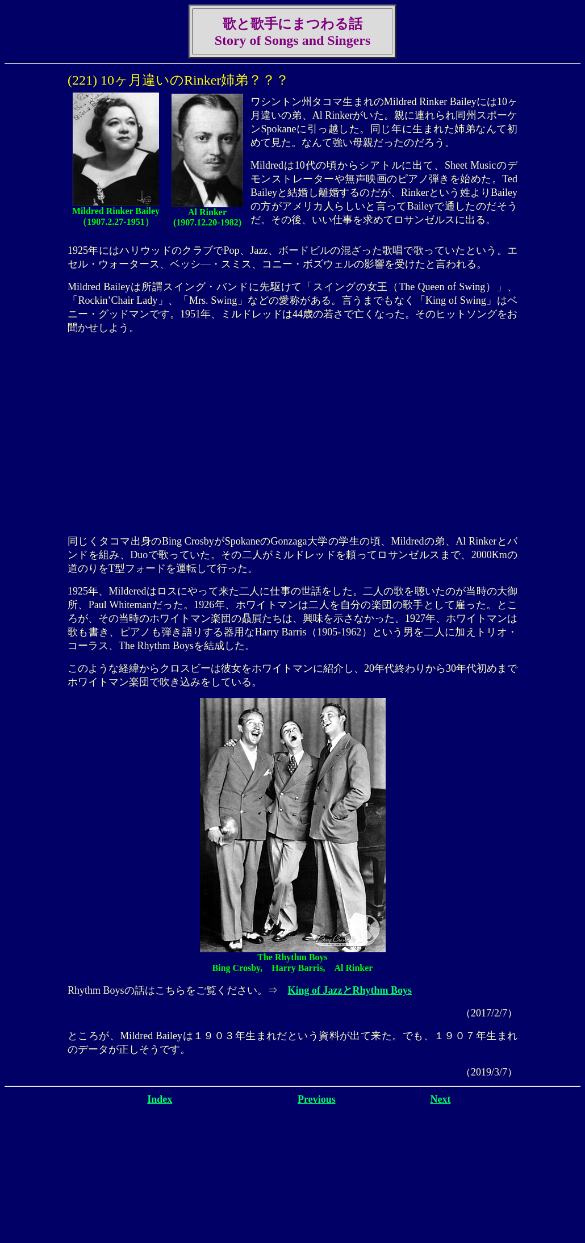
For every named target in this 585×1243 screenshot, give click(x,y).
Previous (317, 1099)
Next (441, 1099)
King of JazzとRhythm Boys (350, 990)
